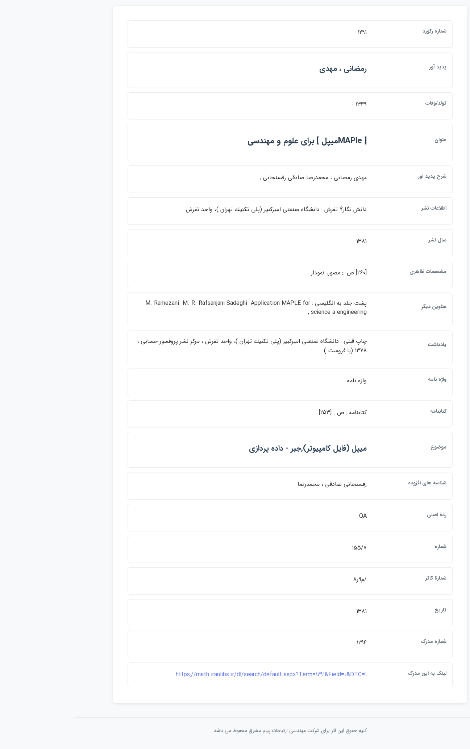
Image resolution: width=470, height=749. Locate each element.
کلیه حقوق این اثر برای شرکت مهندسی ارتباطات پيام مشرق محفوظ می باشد (235, 731)
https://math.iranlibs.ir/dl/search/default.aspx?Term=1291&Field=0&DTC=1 (216, 674)
